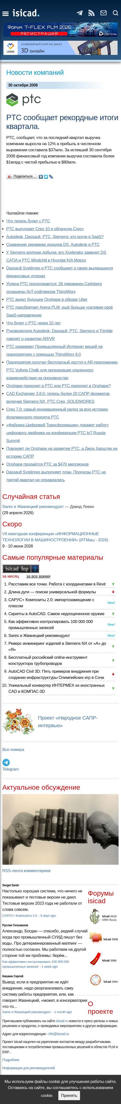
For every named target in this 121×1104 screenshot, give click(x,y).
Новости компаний (35, 72)
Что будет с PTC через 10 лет (33, 323)
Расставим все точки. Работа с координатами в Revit (57, 584)
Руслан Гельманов (15, 925)
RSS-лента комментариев (26, 870)
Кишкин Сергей (12, 976)
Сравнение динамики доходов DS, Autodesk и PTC (53, 244)
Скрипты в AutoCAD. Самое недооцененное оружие (56, 613)
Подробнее (10, 1060)
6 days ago (48, 915)
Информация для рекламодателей (28, 1068)
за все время (38, 576)
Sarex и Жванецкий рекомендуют (33, 506)
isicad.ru (62, 1021)
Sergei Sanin (10, 885)
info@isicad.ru (58, 1034)
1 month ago (63, 1012)
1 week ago (50, 966)
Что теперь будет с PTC (28, 221)
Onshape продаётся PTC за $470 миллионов (47, 464)
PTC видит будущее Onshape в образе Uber (47, 299)
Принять (69, 1095)
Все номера (13, 749)
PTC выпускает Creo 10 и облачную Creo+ (45, 229)
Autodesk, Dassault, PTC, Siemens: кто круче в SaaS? (55, 236)
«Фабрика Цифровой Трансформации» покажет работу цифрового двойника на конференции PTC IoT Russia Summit (57, 433)
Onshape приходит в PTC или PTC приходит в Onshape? (58, 385)
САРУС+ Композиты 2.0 (20, 915)
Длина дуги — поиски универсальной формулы (52, 592)
